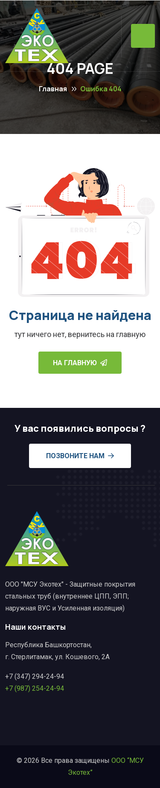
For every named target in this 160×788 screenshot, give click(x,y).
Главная (53, 88)
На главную (80, 363)
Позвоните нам (80, 456)
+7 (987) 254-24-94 (34, 688)
